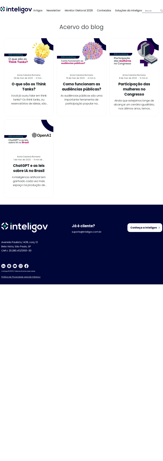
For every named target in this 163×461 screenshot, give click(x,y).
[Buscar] (149, 10)
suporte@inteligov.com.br (86, 231)
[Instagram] (21, 266)
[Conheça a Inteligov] (144, 227)
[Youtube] (15, 266)
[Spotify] (9, 266)
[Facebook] (26, 266)
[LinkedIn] (3, 266)
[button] (130, 10)
